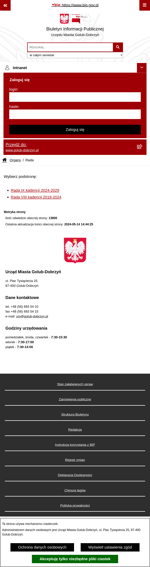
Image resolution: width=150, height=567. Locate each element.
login (13, 89)
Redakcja (75, 429)
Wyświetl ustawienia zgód (110, 547)
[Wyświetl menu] (144, 5)
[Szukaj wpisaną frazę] (118, 47)
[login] (75, 97)
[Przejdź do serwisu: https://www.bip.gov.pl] (75, 5)
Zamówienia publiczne (75, 399)
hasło (13, 106)
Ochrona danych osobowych (42, 547)
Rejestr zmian (75, 460)
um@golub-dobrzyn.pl (32, 316)
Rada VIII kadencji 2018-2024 (36, 197)
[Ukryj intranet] (142, 68)
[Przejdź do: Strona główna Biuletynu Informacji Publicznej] (4, 160)
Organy (15, 160)
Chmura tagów (75, 490)
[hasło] (75, 114)
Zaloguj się (75, 129)
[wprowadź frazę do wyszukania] (70, 47)
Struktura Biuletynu (75, 414)
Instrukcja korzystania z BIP (75, 445)
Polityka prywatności (75, 505)
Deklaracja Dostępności (75, 475)
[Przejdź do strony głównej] (75, 26)
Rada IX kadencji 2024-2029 (35, 190)
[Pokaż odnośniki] (5, 5)
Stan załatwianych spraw (75, 384)
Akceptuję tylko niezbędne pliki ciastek (75, 559)
